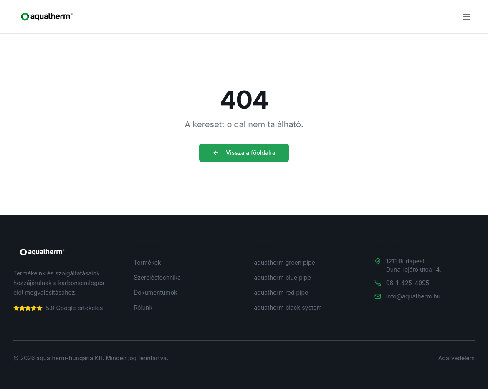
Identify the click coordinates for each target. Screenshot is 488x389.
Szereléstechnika (157, 277)
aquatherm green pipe (284, 262)
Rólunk (143, 307)
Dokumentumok (155, 292)
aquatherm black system (288, 307)
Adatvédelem (456, 357)
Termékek (147, 262)
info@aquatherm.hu (413, 296)
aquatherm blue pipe (282, 277)
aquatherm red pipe (281, 292)
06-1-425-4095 (407, 282)
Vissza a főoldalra (244, 152)
